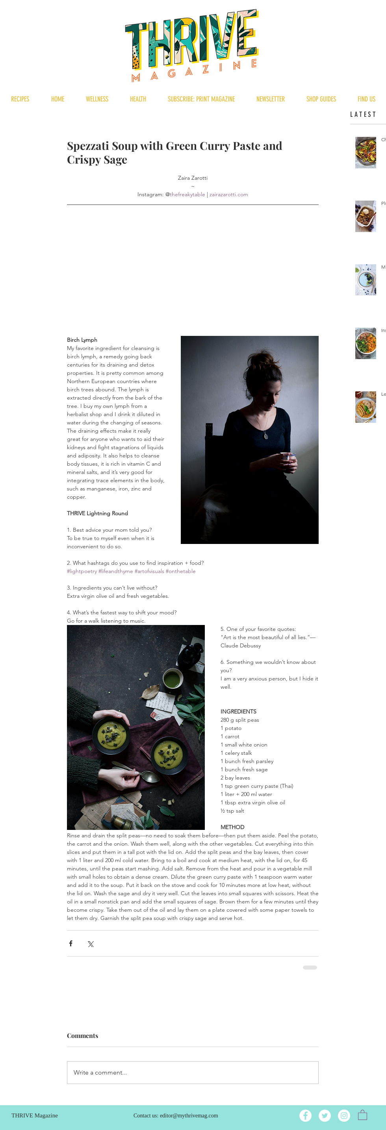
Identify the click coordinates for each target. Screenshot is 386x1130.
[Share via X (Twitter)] (90, 943)
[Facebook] (305, 1116)
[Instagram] (344, 1116)
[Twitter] (325, 1116)
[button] (362, 1114)
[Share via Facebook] (70, 943)
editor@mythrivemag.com (189, 1116)
